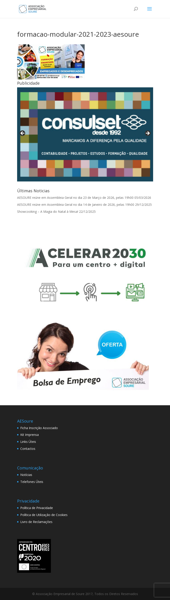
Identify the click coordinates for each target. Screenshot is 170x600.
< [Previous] (22, 133)
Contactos (27, 448)
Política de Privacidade (36, 508)
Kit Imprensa (29, 434)
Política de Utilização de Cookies (44, 515)
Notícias (26, 475)
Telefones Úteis (31, 482)
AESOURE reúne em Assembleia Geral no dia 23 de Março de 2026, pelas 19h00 (75, 197)
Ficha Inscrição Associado (39, 428)
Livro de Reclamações (36, 522)
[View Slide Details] (85, 134)
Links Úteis (28, 441)
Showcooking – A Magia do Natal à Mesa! (47, 211)
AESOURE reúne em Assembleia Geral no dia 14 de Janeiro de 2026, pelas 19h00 (75, 204)
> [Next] (147, 133)
